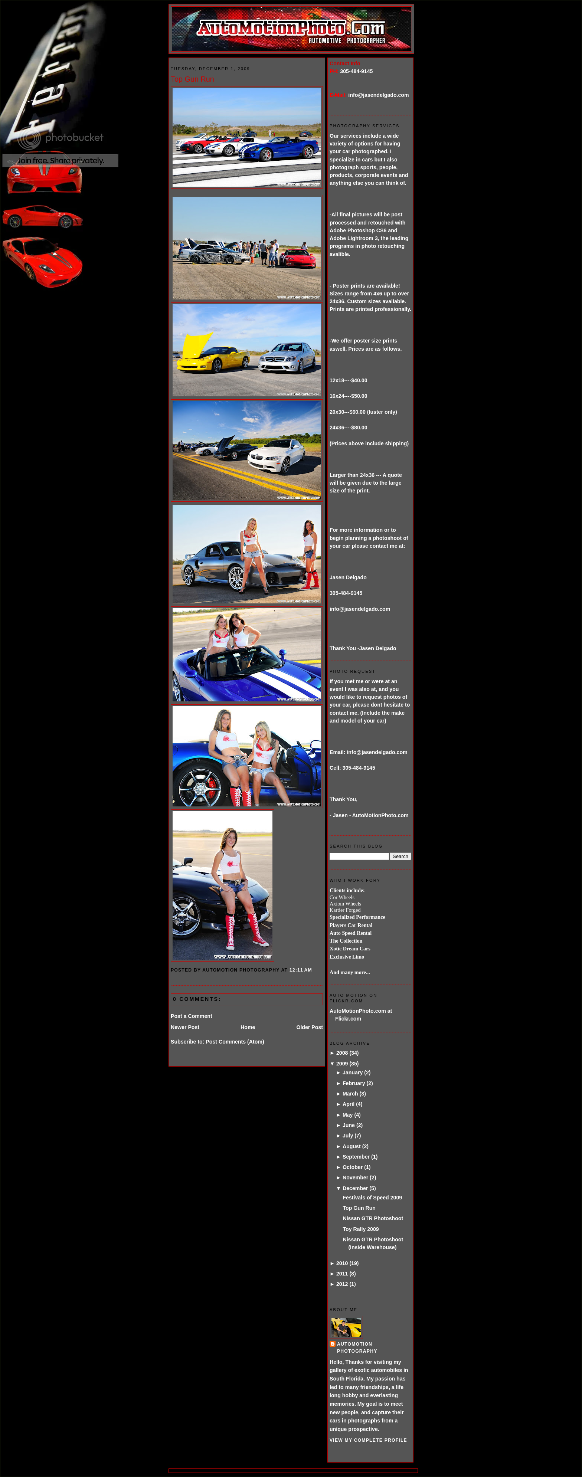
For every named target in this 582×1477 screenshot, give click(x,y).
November (355, 1177)
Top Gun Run (192, 79)
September (356, 1157)
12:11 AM (301, 970)
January (353, 1072)
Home (248, 1027)
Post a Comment (191, 1016)
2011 (342, 1274)
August (352, 1146)
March (350, 1094)
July (348, 1136)
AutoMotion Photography (357, 1348)
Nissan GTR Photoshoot (373, 1218)
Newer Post (185, 1027)
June (349, 1125)
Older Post (309, 1027)
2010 (342, 1263)
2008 (342, 1053)
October (353, 1167)
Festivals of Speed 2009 (372, 1198)
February (354, 1083)
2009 (342, 1064)
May (348, 1115)
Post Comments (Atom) (235, 1042)
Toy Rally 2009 (361, 1229)
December (355, 1188)
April (348, 1104)
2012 (342, 1284)
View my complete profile (368, 1440)
